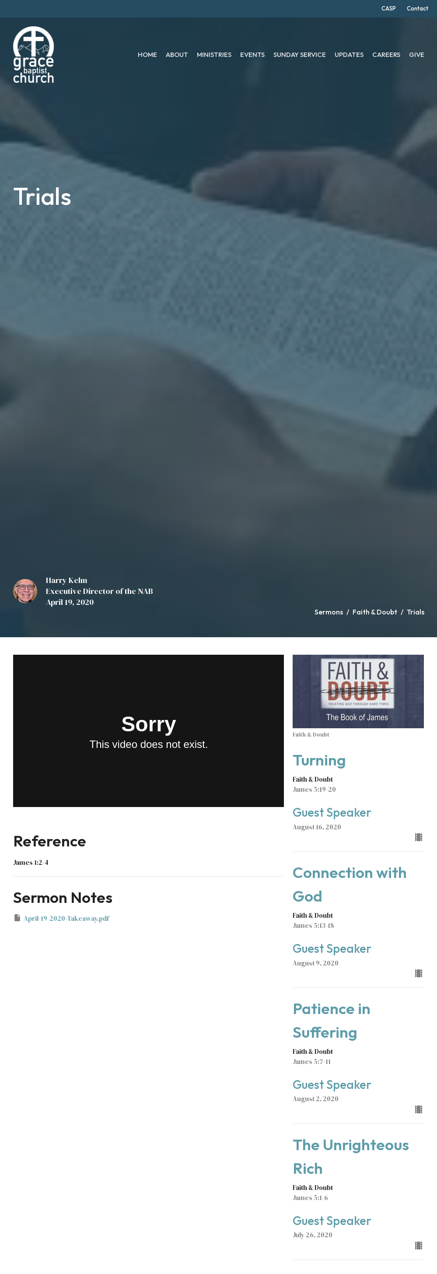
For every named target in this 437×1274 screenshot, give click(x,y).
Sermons (329, 611)
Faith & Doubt (375, 611)
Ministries (214, 54)
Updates (349, 54)
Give (416, 54)
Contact (417, 8)
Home (147, 54)
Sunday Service (299, 54)
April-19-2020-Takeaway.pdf (61, 918)
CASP (388, 8)
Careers (386, 54)
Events (252, 54)
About (177, 54)
